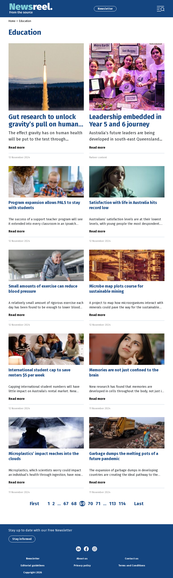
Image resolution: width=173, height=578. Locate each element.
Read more (17, 147)
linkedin (78, 549)
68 (74, 503)
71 (98, 503)
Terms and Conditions (131, 565)
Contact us (131, 558)
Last (138, 503)
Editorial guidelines (33, 565)
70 (90, 503)
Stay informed (22, 539)
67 (66, 503)
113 (112, 503)
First (34, 503)
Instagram (94, 549)
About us (82, 558)
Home (12, 21)
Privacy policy (82, 565)
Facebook (86, 549)
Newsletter (105, 8)
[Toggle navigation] (160, 8)
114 (122, 503)
